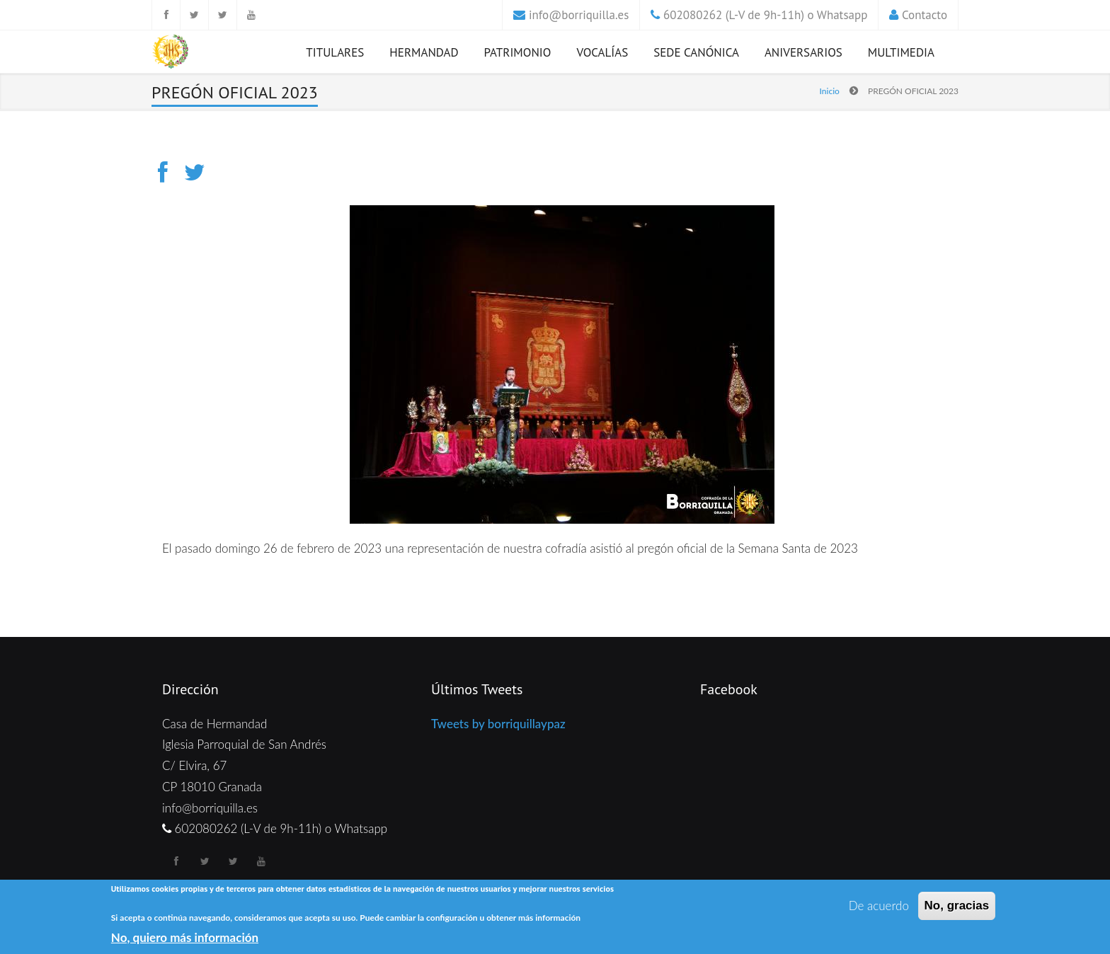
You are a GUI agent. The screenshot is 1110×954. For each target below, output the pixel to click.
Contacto (924, 15)
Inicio (830, 91)
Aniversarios (803, 52)
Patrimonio (517, 52)
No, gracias (957, 906)
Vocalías (602, 52)
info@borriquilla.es (579, 15)
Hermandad (423, 52)
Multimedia (901, 52)
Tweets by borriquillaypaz (498, 723)
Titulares (335, 52)
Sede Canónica (696, 52)
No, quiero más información (184, 938)
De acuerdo (879, 906)
